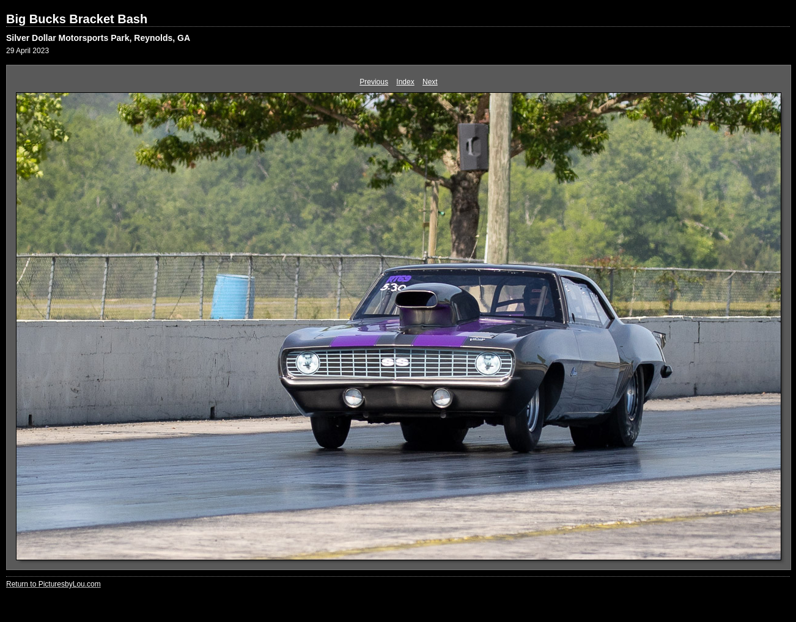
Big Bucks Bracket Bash (76, 19)
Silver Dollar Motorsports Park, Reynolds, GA (98, 38)
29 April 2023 (27, 50)
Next (430, 82)
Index (405, 82)
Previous (373, 82)
